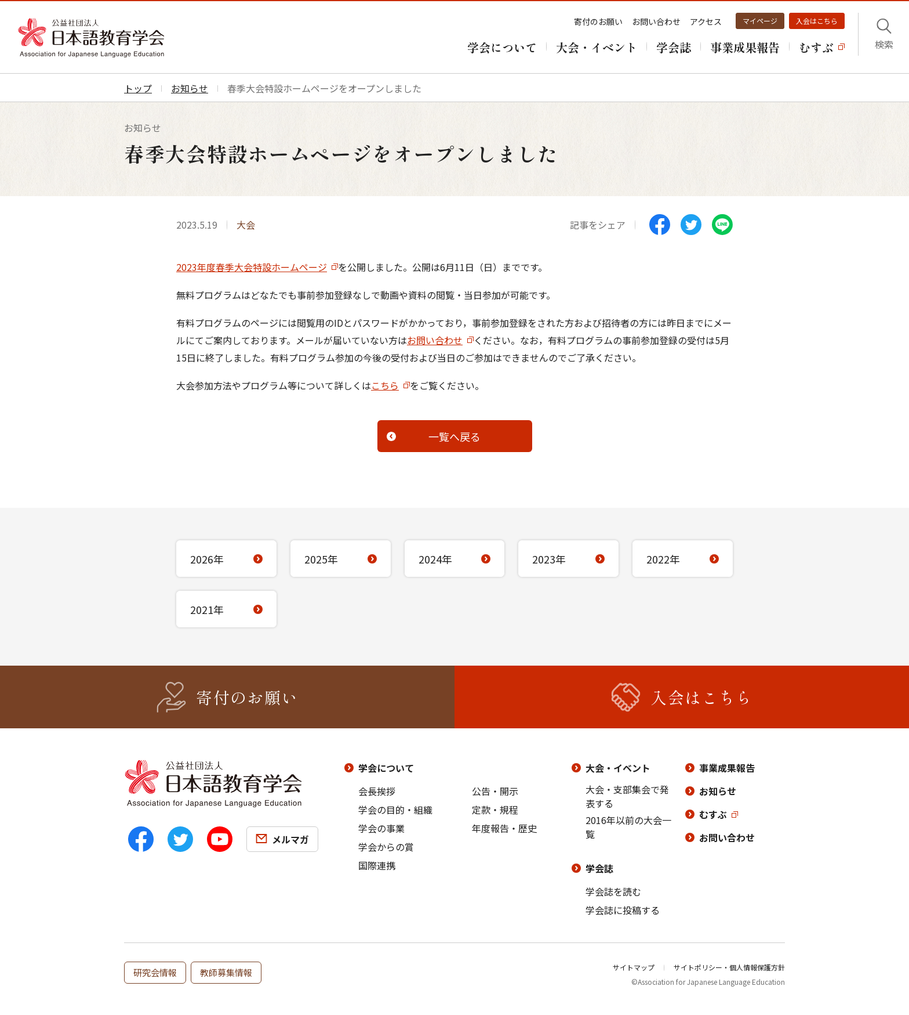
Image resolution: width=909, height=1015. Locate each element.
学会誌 (599, 868)
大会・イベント (618, 768)
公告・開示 (495, 791)
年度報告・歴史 (504, 828)
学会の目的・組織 (395, 810)
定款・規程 (495, 810)
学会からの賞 (386, 847)
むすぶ (713, 814)
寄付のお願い (598, 21)
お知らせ (717, 791)
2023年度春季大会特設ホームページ (251, 267)
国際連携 (376, 865)
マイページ (760, 21)
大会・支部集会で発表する (627, 796)
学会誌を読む (613, 891)
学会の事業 (381, 828)
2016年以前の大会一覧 (628, 827)
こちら (385, 385)
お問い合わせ (656, 21)
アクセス (706, 21)
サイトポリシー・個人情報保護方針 (729, 967)
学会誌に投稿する (623, 910)
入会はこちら (817, 21)
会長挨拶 (376, 791)
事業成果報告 (727, 768)
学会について (386, 768)
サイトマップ (634, 967)
